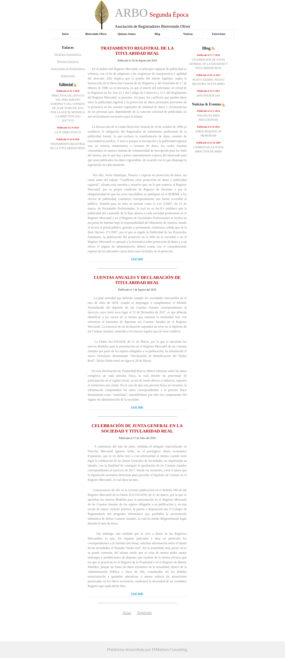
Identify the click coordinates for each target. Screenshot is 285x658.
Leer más (137, 258)
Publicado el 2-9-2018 (68, 127)
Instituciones (68, 75)
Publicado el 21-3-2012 (208, 91)
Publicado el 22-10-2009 (208, 142)
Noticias (188, 33)
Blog (157, 33)
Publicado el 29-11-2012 (208, 75)
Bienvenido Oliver (96, 33)
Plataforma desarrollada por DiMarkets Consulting (147, 649)
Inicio (65, 33)
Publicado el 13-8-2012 (208, 126)
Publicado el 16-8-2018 (67, 139)
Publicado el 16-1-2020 (67, 91)
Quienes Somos (127, 33)
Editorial (66, 84)
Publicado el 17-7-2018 (208, 55)
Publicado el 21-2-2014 (208, 111)
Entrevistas (218, 33)
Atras (127, 612)
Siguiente (144, 612)
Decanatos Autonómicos (67, 54)
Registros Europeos (68, 61)
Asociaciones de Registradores (68, 68)
